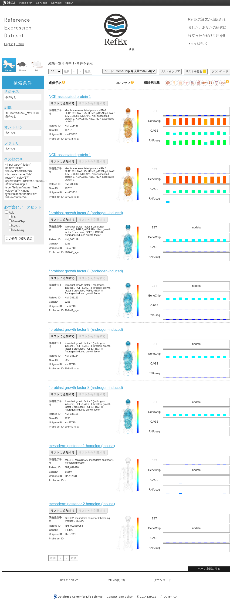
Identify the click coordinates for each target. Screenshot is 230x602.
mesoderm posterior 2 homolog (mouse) (82, 504)
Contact (56, 2)
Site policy (125, 596)
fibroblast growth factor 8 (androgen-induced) (86, 213)
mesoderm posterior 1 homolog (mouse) (82, 446)
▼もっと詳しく (198, 43)
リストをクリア (170, 71)
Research (25, 2)
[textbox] (110, 49)
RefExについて (69, 580)
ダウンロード (220, 71)
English (8, 44)
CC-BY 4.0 (169, 596)
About (69, 2)
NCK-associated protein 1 (70, 97)
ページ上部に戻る (209, 568)
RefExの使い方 (116, 580)
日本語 (20, 44)
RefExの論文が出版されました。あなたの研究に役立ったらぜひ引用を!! (207, 27)
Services (41, 2)
